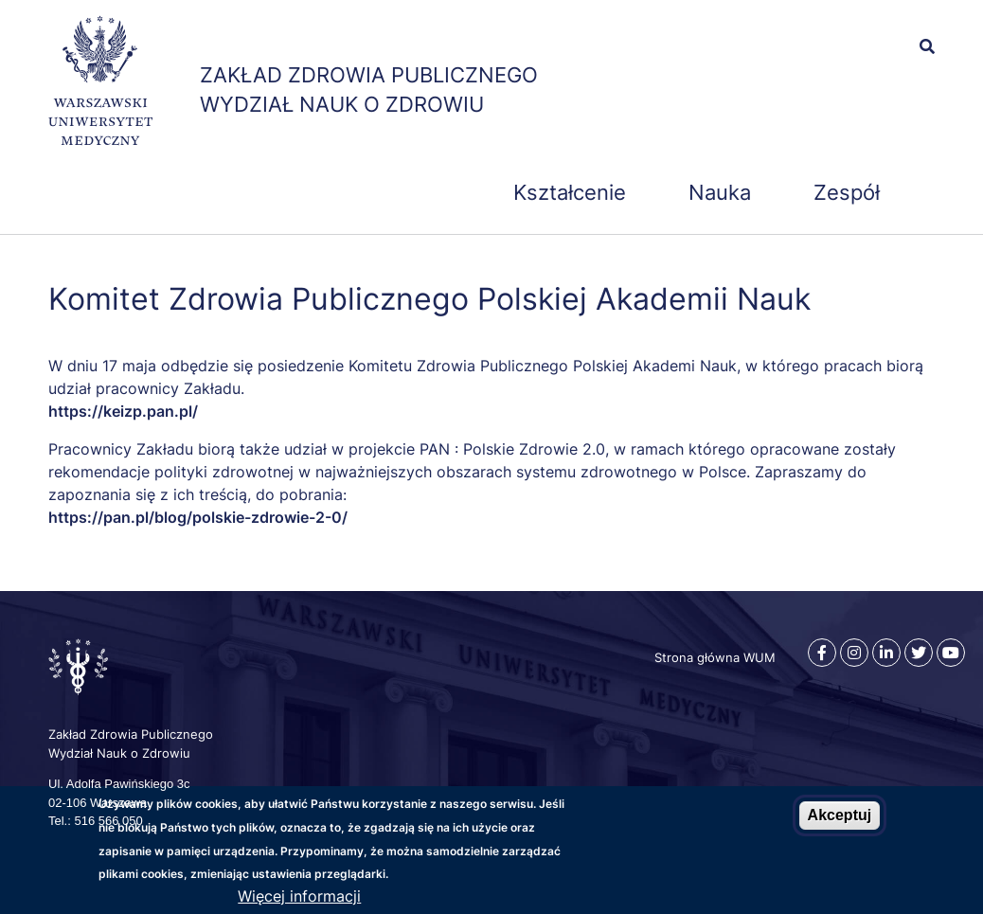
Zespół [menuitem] (846, 192)
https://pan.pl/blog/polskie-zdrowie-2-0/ (198, 517)
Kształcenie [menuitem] (569, 192)
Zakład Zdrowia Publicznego (369, 75)
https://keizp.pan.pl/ (123, 411)
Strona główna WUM (715, 657)
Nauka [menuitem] (719, 192)
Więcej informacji (299, 896)
